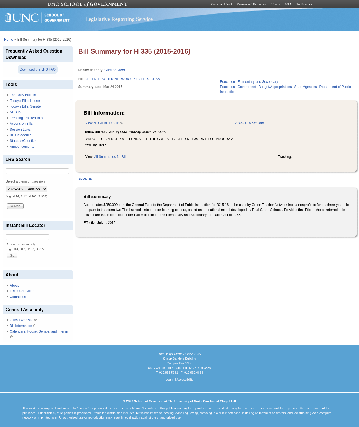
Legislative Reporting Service (119, 19)
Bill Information (22, 326)
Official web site (23, 320)
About (14, 285)
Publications (304, 4)
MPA (288, 4)
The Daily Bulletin (23, 95)
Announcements (22, 147)
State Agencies (305, 87)
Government (247, 87)
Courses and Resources (251, 4)
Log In (169, 379)
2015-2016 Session (249, 123)
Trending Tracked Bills (26, 118)
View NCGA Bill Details (104, 123)
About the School (221, 4)
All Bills (15, 112)
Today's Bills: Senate (25, 106)
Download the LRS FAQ (38, 69)
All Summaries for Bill (110, 157)
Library (275, 4)
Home (8, 40)
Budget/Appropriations (275, 87)
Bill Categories (20, 135)
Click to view (114, 70)
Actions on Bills (21, 124)
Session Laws (20, 129)
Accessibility (184, 379)
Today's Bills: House (25, 101)
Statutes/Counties (23, 141)
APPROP (85, 179)
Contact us (18, 297)
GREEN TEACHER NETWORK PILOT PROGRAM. (122, 79)
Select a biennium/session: (26, 181)
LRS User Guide (22, 291)
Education (227, 82)
